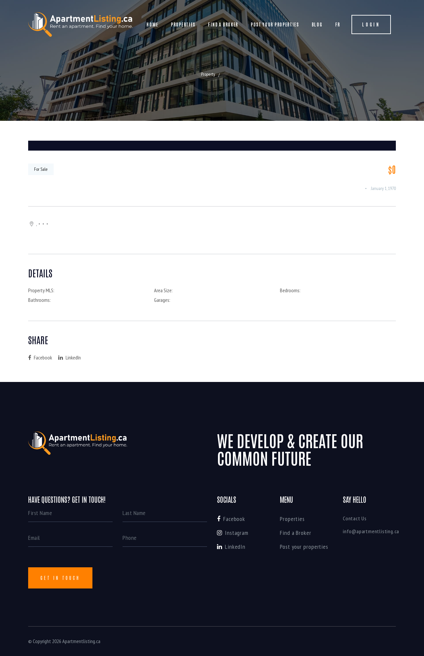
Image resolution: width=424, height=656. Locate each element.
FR (337, 24)
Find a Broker (223, 24)
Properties (183, 24)
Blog (317, 24)
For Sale (41, 169)
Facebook (40, 357)
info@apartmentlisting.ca (371, 531)
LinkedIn (69, 357)
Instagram (232, 533)
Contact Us (355, 518)
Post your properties (275, 24)
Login (371, 24)
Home (152, 24)
